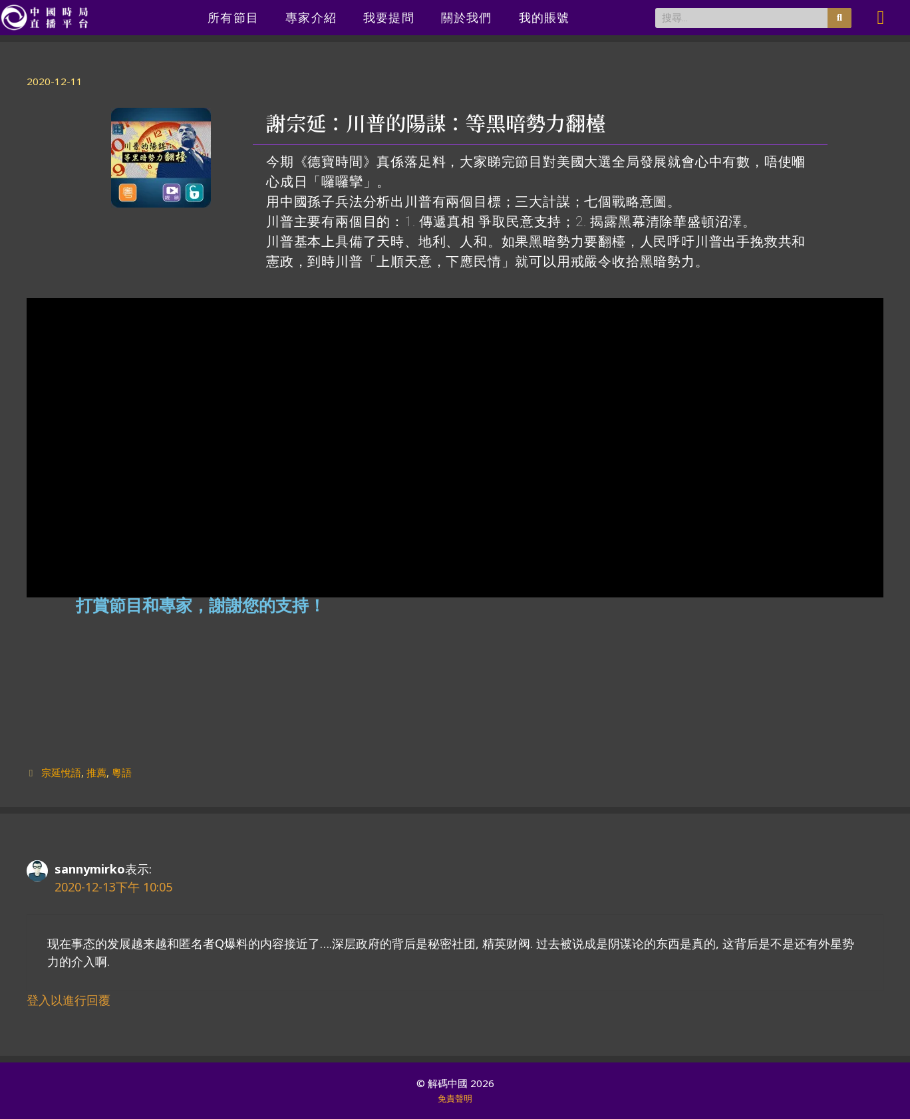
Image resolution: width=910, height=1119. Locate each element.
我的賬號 (544, 18)
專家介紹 (311, 18)
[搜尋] (839, 18)
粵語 (122, 772)
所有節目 (233, 18)
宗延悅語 (61, 772)
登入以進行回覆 (68, 1000)
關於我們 (466, 18)
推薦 (96, 772)
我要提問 (388, 18)
